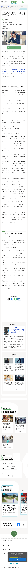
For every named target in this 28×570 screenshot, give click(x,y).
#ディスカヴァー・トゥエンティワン (10, 24)
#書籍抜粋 (11, 22)
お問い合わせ (6, 545)
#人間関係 (11, 463)
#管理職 (4, 26)
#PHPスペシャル (6, 468)
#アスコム (10, 475)
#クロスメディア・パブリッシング (9, 471)
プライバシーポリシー (14, 557)
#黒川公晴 (5, 22)
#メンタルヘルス (6, 466)
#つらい (4, 475)
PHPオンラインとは (7, 540)
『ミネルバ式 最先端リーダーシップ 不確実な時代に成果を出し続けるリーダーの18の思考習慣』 (13, 71)
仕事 (22, 9)
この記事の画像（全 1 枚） (15, 47)
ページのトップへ (14, 534)
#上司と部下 (21, 24)
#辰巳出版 (13, 466)
